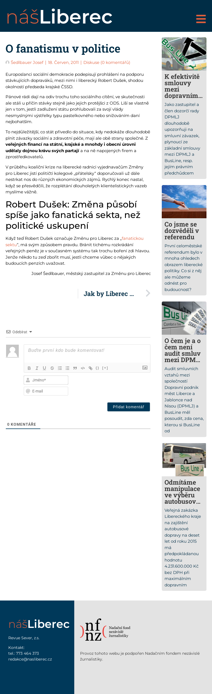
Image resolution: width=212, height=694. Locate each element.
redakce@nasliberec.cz (30, 659)
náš (59, 16)
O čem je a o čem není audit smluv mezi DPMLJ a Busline (184, 353)
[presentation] (112, 384)
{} (98, 368)
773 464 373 (27, 653)
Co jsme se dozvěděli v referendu (182, 230)
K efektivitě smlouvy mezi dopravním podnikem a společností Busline (182, 95)
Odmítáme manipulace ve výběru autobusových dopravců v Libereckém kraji (184, 504)
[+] (106, 368)
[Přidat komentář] (128, 406)
